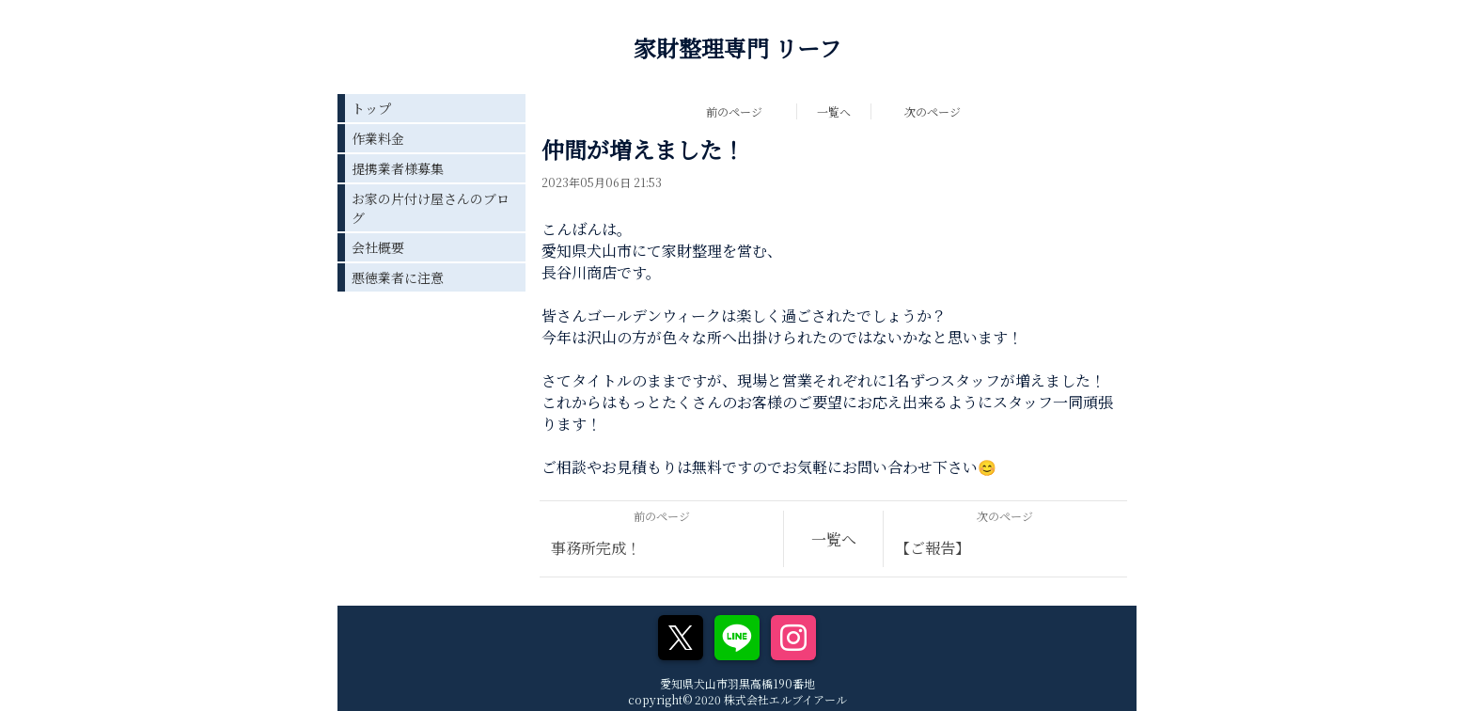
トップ (371, 108)
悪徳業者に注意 (398, 277)
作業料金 (378, 138)
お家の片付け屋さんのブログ (431, 208)
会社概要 (378, 247)
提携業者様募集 (398, 168)
